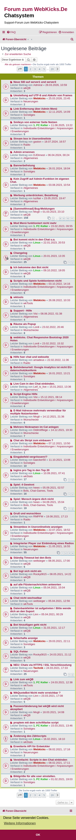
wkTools (28, 303)
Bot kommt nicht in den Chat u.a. (34, 239)
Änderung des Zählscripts (30, 735)
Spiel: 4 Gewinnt (24, 484)
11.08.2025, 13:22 (62, 125)
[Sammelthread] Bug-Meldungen (34, 208)
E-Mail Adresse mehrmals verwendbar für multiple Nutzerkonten (38, 412)
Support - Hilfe (23, 310)
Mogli (36, 211)
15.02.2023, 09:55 (62, 226)
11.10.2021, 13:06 (59, 459)
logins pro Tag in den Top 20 (32, 470)
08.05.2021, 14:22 (60, 574)
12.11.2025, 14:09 (59, 111)
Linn (35, 614)
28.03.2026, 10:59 (56, 84)
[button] (20, 69)
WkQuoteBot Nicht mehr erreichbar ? (37, 692)
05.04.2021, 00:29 (52, 614)
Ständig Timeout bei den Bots (32, 557)
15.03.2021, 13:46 (62, 725)
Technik (38, 667)
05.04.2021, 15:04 (54, 587)
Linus (36, 242)
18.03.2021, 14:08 (53, 712)
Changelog (20, 252)
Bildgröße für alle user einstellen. (35, 776)
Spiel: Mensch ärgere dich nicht (34, 499)
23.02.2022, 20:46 (53, 327)
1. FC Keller (40, 125)
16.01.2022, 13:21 (59, 373)
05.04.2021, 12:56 (59, 600)
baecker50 (39, 459)
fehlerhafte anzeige (26, 638)
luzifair (37, 198)
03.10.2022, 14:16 (59, 283)
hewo (36, 487)
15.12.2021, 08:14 (51, 397)
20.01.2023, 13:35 (54, 255)
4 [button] (39, 69)
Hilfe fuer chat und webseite (31, 356)
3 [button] (35, 69)
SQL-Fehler (21, 651)
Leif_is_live (39, 386)
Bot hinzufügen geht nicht (30, 624)
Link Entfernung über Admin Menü (35, 108)
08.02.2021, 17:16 (59, 749)
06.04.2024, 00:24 (58, 155)
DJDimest (39, 155)
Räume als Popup (25, 323)
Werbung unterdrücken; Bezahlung (36, 195)
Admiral (37, 84)
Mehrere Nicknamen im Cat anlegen (36, 426)
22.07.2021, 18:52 (59, 529)
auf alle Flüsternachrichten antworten (37, 584)
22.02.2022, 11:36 (58, 359)
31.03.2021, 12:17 (54, 627)
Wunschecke (31, 330)
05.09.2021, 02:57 (53, 487)
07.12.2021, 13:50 (59, 443)
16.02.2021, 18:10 (54, 739)
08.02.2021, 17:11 (59, 762)
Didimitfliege (40, 429)
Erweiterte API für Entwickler (32, 746)
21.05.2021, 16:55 (59, 546)
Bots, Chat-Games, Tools (38, 490)
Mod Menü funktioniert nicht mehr (35, 223)
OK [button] (38, 834)
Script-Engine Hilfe (25, 394)
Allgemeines (30, 158)
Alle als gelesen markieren (18, 64)
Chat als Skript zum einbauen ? (33, 440)
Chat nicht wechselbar (28, 597)
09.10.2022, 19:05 (54, 270)
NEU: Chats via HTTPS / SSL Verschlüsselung (43, 664)
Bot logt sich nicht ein (28, 571)
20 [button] (52, 69)
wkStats (28, 476)
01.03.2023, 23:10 (53, 211)
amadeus (38, 359)
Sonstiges (29, 114)
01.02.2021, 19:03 (62, 779)
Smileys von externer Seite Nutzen (35, 122)
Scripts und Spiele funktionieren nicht (38, 280)
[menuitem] (11, 32)
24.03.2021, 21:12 (60, 654)
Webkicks (39, 98)
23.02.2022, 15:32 (53, 343)
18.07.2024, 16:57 (55, 141)
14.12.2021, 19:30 (61, 429)
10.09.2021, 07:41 (54, 473)
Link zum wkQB (23, 679)
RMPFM (38, 516)
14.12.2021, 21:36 (53, 416)
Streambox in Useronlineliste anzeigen (38, 526)
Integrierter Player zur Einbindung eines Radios (44, 543)
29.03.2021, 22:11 (59, 641)
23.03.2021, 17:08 (52, 695)
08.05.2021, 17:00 (59, 560)
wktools (19, 297)
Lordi (36, 327)
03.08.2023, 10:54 (59, 184)
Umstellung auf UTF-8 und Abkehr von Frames (43, 95)
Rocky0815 (40, 574)
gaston (37, 141)
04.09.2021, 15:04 (53, 502)
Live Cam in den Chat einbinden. (34, 383)
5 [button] (44, 69)
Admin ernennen (24, 152)
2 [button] (30, 69)
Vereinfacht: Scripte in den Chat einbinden (40, 759)
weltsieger (39, 560)
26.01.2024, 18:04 (59, 168)
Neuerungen (30, 101)
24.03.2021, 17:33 (57, 667)
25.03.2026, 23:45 (59, 98)
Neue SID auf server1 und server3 (35, 81)
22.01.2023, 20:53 (54, 242)
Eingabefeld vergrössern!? (30, 456)
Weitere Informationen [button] (20, 823)
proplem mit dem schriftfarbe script (36, 722)
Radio (26, 144)
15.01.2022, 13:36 (60, 386)
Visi (35, 313)
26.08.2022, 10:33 (59, 300)
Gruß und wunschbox (27, 513)
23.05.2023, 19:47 (54, 198)
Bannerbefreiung (24, 165)
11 (72, 218)
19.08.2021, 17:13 (56, 516)
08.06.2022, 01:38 (51, 313)
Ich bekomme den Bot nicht (31, 267)
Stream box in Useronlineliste (32, 138)
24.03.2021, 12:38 (62, 682)
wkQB (26, 88)
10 (68, 218)
